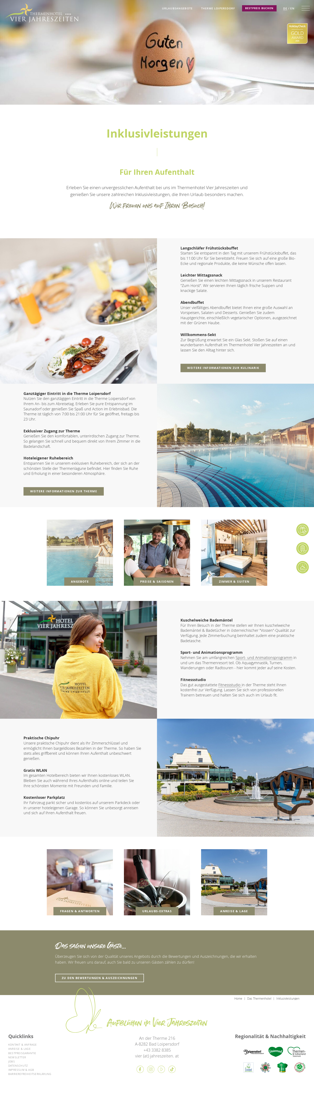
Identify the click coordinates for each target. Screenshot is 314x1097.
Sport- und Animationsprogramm (264, 657)
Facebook (140, 1069)
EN (292, 8)
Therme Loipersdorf (218, 8)
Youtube (161, 1069)
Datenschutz (18, 1065)
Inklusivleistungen (287, 998)
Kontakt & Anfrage (22, 1044)
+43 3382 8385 (157, 1050)
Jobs (11, 1061)
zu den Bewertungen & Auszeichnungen (99, 978)
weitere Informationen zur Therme (63, 491)
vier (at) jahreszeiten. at (157, 1056)
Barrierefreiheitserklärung (29, 1074)
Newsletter (17, 1057)
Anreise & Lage (19, 1048)
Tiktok (172, 1069)
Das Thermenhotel (259, 998)
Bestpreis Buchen (259, 8)
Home (238, 998)
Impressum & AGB (21, 1069)
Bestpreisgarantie (22, 1053)
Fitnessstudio (230, 684)
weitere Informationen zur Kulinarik (223, 368)
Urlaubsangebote (177, 8)
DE (285, 8)
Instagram (151, 1069)
